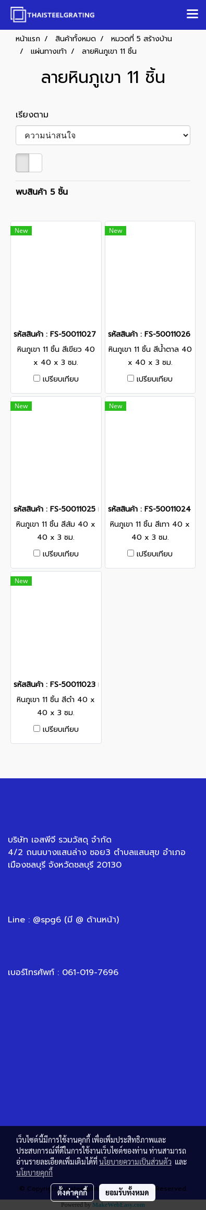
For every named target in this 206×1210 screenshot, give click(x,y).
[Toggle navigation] (192, 14)
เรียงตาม (37, 115)
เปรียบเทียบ (61, 379)
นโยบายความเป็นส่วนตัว (135, 1161)
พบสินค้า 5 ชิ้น (42, 192)
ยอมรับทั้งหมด (127, 1192)
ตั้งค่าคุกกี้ (72, 1192)
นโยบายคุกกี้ (34, 1172)
